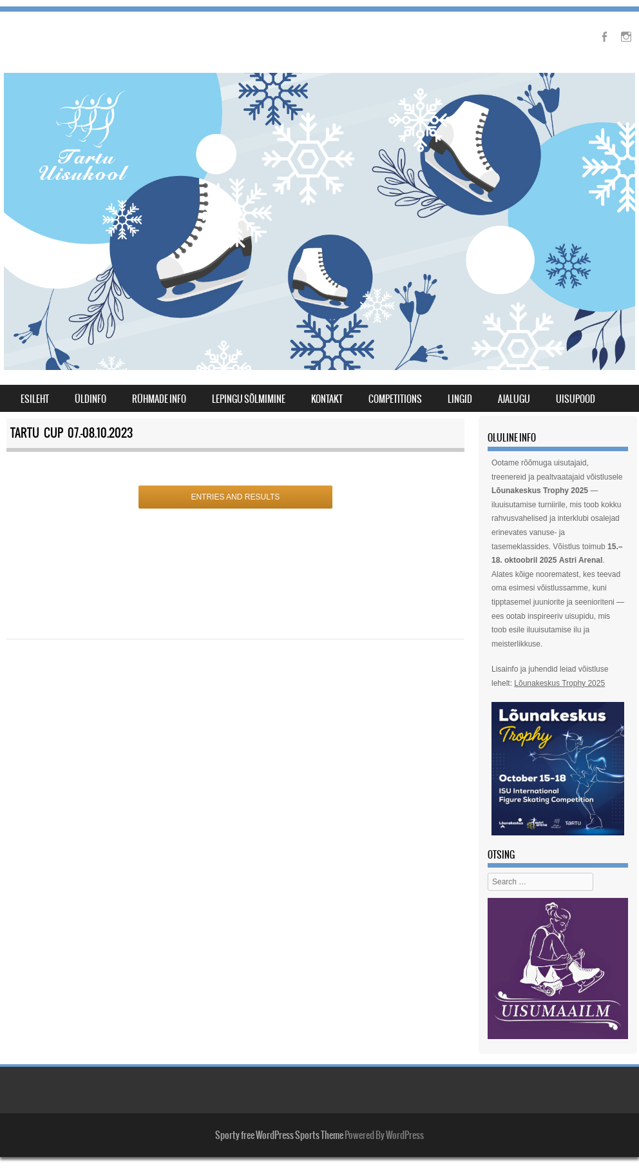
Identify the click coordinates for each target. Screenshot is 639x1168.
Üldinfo (90, 399)
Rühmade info (159, 399)
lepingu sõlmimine (248, 399)
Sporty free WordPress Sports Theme (279, 1135)
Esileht (35, 399)
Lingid (460, 399)
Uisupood (575, 399)
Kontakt (327, 399)
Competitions (395, 399)
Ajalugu (514, 399)
